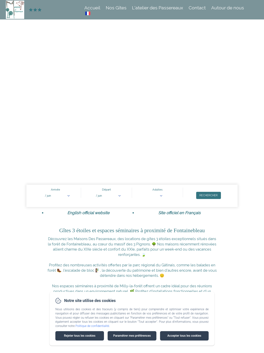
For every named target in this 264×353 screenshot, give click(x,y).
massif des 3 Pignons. (133, 244)
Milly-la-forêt (131, 286)
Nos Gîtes (116, 7)
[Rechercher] (208, 195)
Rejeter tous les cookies (79, 335)
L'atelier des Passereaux (157, 7)
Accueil (92, 7)
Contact (197, 7)
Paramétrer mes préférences (132, 335)
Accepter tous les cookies (184, 335)
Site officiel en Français (179, 212)
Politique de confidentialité (92, 326)
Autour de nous (227, 7)
